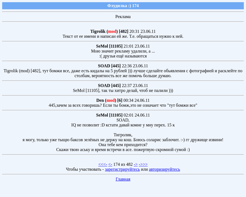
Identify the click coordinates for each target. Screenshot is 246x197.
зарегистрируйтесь (122, 169)
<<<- (102, 164)
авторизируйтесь (164, 169)
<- (110, 164)
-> (136, 164)
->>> (143, 164)
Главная (123, 179)
